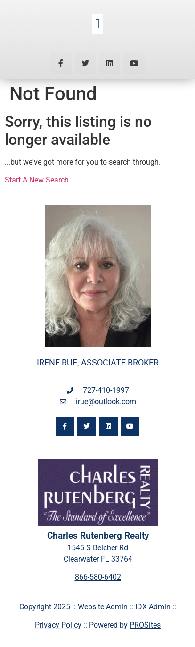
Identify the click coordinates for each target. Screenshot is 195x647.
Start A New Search (37, 179)
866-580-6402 (98, 576)
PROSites (145, 625)
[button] (97, 24)
